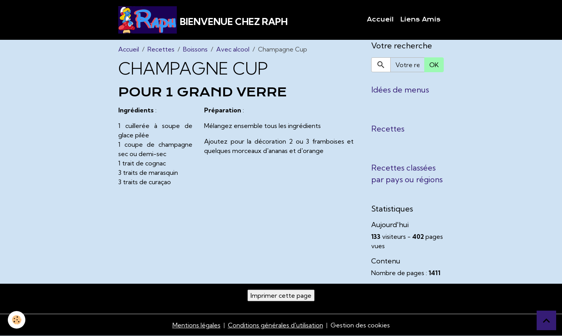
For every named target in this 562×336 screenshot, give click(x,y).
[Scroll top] (546, 320)
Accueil (380, 19)
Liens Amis (420, 19)
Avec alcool (232, 49)
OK (434, 65)
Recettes (161, 49)
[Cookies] (16, 320)
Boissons (195, 49)
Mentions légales (197, 325)
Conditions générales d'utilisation (275, 325)
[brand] (203, 20)
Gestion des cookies (360, 325)
